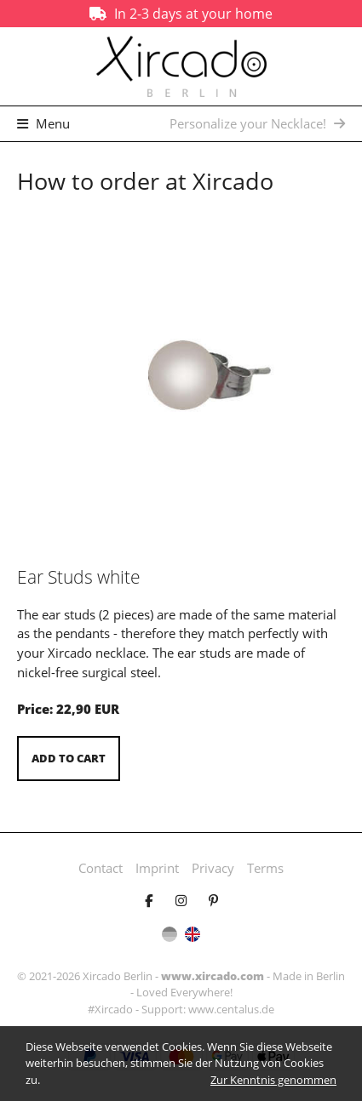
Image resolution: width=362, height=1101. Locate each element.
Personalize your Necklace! (257, 123)
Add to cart (69, 758)
